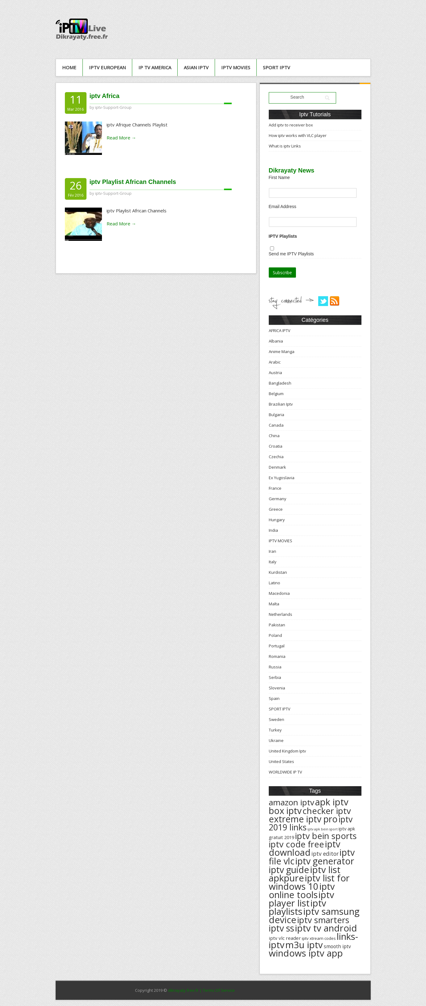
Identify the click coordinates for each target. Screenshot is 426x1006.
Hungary (277, 519)
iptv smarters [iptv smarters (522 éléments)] (323, 920)
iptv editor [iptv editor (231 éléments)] (325, 853)
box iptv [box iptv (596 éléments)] (285, 810)
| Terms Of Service (217, 990)
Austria (275, 372)
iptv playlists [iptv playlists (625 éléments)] (297, 907)
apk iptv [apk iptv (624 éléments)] (331, 802)
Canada (276, 425)
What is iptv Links (285, 146)
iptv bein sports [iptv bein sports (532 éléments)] (326, 836)
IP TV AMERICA (154, 67)
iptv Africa (105, 95)
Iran (272, 551)
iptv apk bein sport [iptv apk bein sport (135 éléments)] (322, 829)
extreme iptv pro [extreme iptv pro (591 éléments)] (303, 819)
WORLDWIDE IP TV (285, 772)
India (273, 530)
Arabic (274, 362)
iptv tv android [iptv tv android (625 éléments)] (326, 928)
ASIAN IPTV (196, 67)
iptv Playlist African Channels (133, 181)
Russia (275, 667)
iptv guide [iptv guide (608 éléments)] (289, 869)
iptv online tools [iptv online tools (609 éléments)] (302, 890)
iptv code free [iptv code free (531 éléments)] (296, 844)
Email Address (282, 206)
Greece (276, 509)
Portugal (277, 646)
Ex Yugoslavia (281, 477)
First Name (279, 177)
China (274, 435)
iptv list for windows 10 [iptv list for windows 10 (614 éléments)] (309, 882)
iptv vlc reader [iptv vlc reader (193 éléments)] (285, 938)
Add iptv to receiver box (291, 125)
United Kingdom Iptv (287, 751)
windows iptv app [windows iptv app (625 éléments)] (306, 953)
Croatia (275, 446)
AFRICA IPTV (279, 330)
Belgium (276, 393)
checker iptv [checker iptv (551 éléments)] (326, 810)
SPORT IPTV (276, 67)
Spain (274, 698)
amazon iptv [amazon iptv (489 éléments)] (291, 802)
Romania (277, 656)
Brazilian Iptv (281, 404)
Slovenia (277, 688)
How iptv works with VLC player (298, 135)
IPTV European (107, 67)
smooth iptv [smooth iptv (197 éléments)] (337, 946)
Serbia (275, 677)
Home (69, 67)
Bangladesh (280, 383)
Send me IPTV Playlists (291, 253)
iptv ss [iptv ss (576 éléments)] (281, 928)
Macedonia (279, 593)
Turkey (275, 730)
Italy (272, 562)
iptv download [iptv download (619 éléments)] (304, 848)
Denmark (277, 467)
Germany (277, 498)
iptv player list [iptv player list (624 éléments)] (301, 899)
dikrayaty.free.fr (183, 990)
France (275, 488)
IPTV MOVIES (235, 67)
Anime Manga (281, 351)
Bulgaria (276, 414)
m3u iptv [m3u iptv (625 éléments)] (304, 945)
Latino (274, 583)
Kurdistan (278, 572)
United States (281, 761)
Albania (276, 341)
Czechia (276, 456)
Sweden (276, 719)
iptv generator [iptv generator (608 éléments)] (324, 861)
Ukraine (276, 740)
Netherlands (280, 614)
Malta (274, 604)
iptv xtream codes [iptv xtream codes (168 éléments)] (319, 938)
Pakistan (277, 625)
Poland (275, 635)
